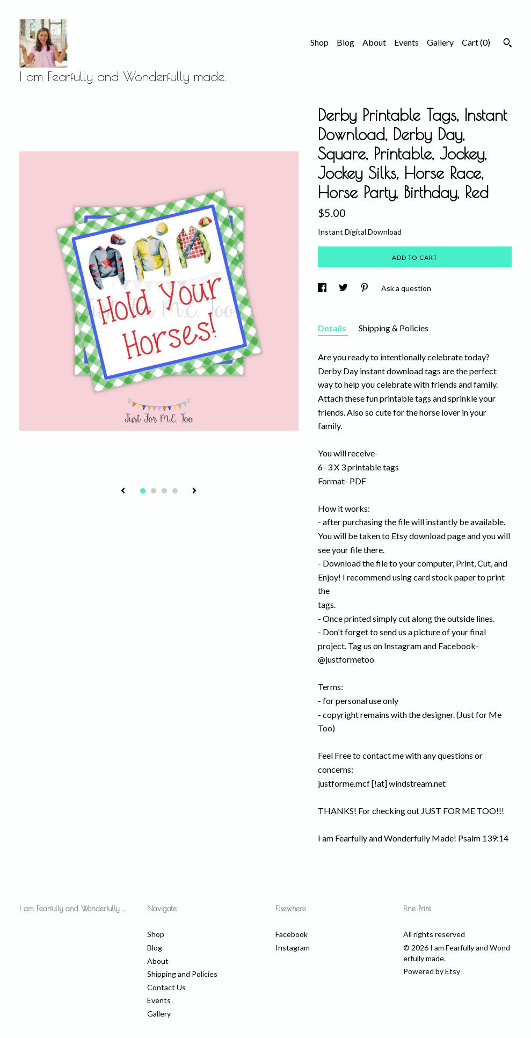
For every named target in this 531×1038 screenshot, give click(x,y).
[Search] (508, 44)
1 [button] (143, 490)
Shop (319, 42)
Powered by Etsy (431, 971)
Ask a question (406, 288)
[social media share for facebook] (323, 288)
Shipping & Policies (393, 328)
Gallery (440, 42)
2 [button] (153, 490)
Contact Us (166, 987)
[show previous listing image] (123, 491)
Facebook (291, 934)
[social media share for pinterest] (365, 288)
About (374, 42)
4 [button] (175, 490)
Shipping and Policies (182, 973)
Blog (345, 42)
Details (333, 328)
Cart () (476, 42)
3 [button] (164, 490)
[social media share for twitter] (344, 288)
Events (406, 42)
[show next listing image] (194, 491)
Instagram (292, 947)
